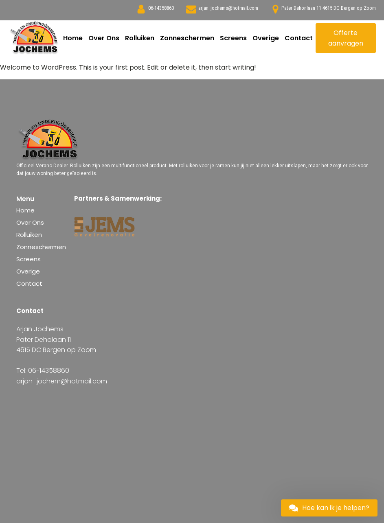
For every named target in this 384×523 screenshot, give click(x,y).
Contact (299, 38)
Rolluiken (139, 38)
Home (73, 38)
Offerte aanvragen (345, 38)
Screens (233, 38)
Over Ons (103, 38)
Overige (265, 38)
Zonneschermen (187, 38)
